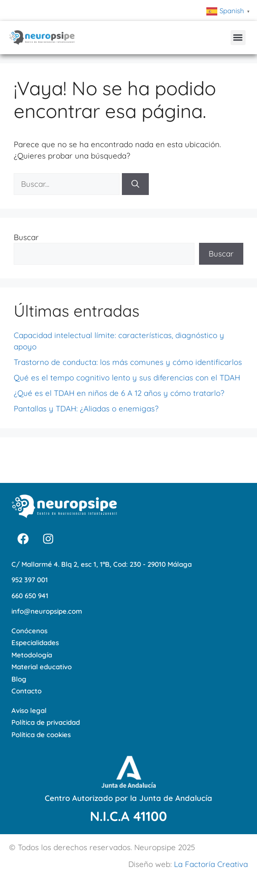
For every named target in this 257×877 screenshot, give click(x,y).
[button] (238, 37)
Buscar (26, 237)
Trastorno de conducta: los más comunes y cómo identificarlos (128, 362)
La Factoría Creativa (211, 864)
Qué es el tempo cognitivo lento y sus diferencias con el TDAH (127, 377)
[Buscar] (135, 184)
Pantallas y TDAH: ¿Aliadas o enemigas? (86, 408)
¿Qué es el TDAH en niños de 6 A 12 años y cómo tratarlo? (119, 393)
